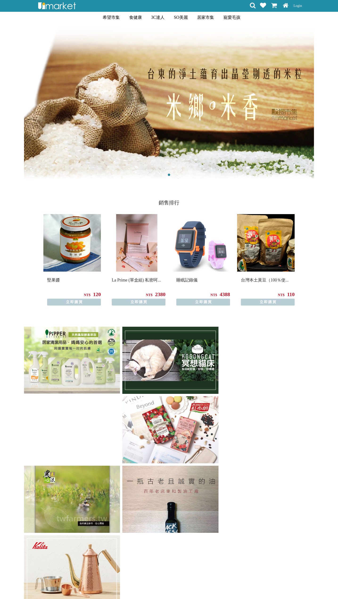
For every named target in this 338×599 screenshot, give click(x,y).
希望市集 (111, 17)
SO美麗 (181, 17)
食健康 (135, 17)
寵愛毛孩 (231, 17)
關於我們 (213, 587)
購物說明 (124, 587)
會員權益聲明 (143, 587)
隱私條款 (164, 587)
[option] (72, 260)
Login (297, 6)
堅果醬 (53, 280)
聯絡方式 (197, 587)
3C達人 (158, 17)
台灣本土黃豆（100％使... (265, 280)
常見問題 (180, 587)
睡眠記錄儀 (187, 280)
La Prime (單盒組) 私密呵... (136, 280)
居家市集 (205, 17)
